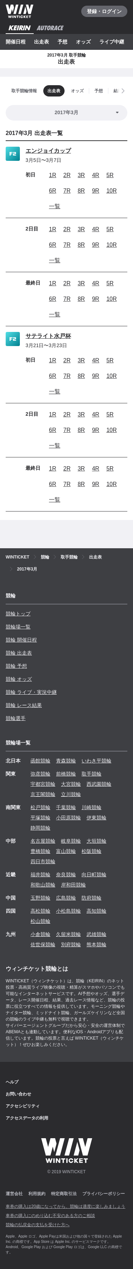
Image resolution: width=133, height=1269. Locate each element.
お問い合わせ (18, 1094)
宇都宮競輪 (43, 784)
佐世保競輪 (43, 944)
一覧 (54, 206)
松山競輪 (40, 921)
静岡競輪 (40, 828)
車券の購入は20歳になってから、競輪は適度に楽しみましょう (65, 1206)
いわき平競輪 (96, 761)
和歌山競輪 (43, 885)
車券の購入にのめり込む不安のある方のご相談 (50, 1215)
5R (109, 175)
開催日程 (16, 42)
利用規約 (36, 1193)
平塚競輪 (40, 817)
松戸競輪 (40, 807)
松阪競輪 (91, 851)
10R (111, 191)
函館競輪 (40, 761)
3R (81, 175)
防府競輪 (91, 898)
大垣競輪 (96, 841)
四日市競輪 (43, 861)
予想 (62, 42)
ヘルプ (12, 1082)
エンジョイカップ (48, 151)
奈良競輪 (66, 874)
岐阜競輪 (71, 841)
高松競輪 (40, 911)
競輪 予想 (16, 666)
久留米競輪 (68, 934)
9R (95, 191)
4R (95, 175)
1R (52, 175)
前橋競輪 (66, 774)
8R (81, 191)
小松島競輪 (68, 911)
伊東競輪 (96, 817)
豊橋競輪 (40, 851)
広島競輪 (66, 898)
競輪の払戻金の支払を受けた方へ (38, 1224)
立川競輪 (71, 794)
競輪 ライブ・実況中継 (31, 692)
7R (66, 191)
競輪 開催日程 (21, 640)
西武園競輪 (99, 784)
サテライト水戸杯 (48, 336)
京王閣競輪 (43, 794)
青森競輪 (66, 761)
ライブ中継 (111, 42)
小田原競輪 (68, 817)
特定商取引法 (64, 1193)
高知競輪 (96, 911)
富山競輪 (66, 851)
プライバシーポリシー (103, 1193)
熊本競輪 (96, 944)
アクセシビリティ (23, 1106)
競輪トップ (18, 613)
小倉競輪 (40, 934)
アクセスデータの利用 (27, 1118)
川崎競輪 (91, 807)
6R (52, 191)
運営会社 (14, 1193)
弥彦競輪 (40, 774)
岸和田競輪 (73, 885)
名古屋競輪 (43, 841)
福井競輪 (40, 874)
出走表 (41, 42)
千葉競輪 (66, 807)
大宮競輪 (71, 784)
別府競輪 (71, 944)
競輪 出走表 (19, 653)
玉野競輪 (40, 898)
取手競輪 (91, 774)
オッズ (83, 42)
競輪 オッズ (19, 679)
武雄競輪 (96, 934)
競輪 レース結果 (24, 705)
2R (66, 175)
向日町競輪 (94, 874)
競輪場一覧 (18, 627)
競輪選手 (16, 718)
